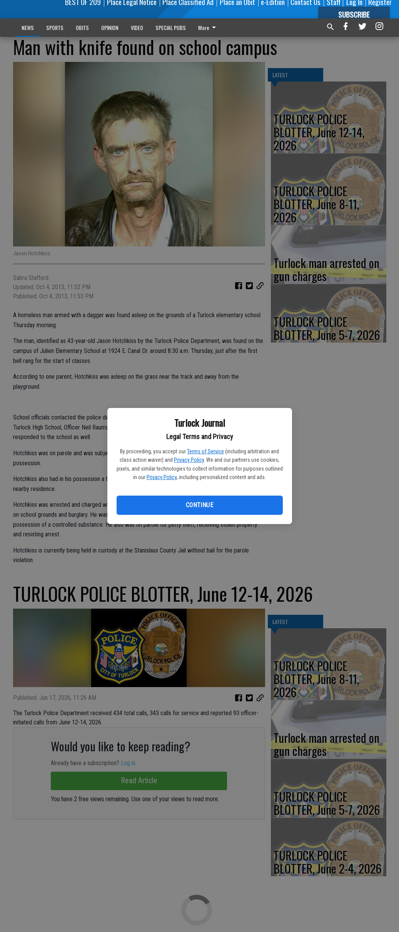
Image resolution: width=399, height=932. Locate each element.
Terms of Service (205, 451)
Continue (199, 505)
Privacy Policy (189, 460)
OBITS (82, 27)
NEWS (28, 27)
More (208, 27)
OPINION (110, 27)
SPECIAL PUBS (170, 27)
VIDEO (137, 27)
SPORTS (54, 27)
